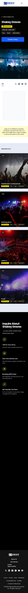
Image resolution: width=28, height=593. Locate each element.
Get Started (14, 562)
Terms (5, 578)
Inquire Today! (13, 39)
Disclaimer (21, 578)
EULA (15, 578)
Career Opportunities (11, 565)
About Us (14, 559)
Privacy (11, 578)
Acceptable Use (11, 581)
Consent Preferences (14, 584)
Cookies (19, 581)
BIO (3, 84)
